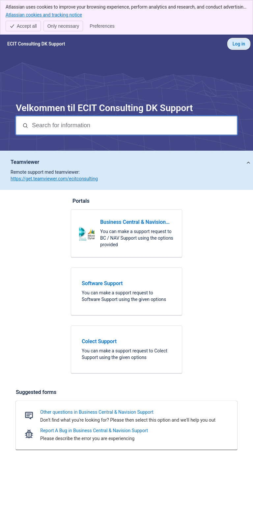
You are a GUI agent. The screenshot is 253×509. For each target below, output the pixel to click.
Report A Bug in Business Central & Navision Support (94, 430)
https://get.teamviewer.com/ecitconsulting (54, 178)
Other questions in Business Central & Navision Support (97, 412)
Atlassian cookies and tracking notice (44, 14)
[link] (126, 233)
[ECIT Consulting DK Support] (36, 43)
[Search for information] (134, 125)
